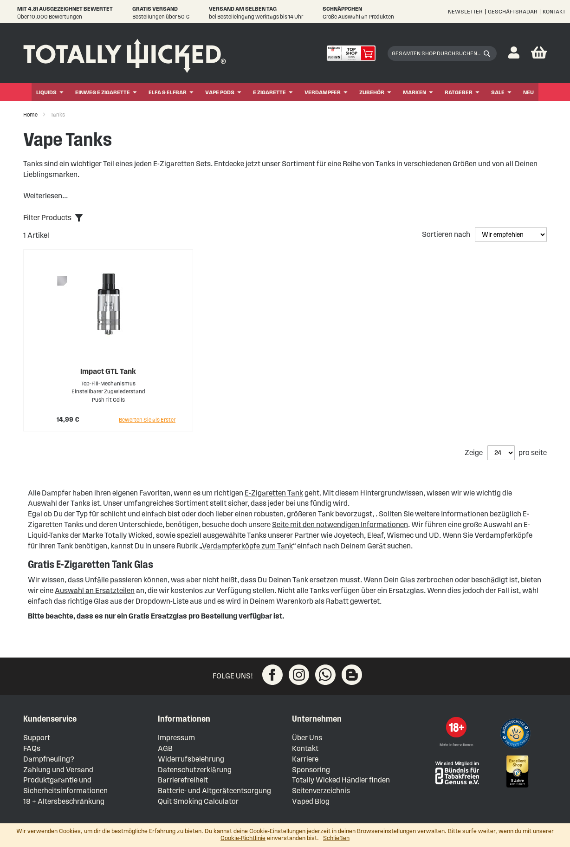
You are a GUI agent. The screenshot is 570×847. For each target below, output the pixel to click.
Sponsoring (311, 770)
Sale (498, 92)
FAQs (31, 748)
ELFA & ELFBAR (168, 92)
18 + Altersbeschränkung (63, 801)
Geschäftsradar (513, 11)
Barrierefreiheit (183, 780)
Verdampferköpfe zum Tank (247, 546)
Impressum (176, 738)
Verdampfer (322, 92)
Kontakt (554, 11)
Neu (528, 92)
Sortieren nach (447, 234)
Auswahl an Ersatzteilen (95, 590)
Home (31, 114)
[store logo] (124, 53)
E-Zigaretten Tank (274, 493)
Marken (414, 92)
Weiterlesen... (45, 196)
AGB (165, 748)
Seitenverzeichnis (321, 791)
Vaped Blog (311, 801)
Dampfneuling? (48, 759)
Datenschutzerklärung (195, 770)
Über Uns (307, 738)
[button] (513, 53)
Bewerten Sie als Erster (147, 420)
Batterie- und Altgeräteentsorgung (214, 791)
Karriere (305, 759)
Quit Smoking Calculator (198, 801)
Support (36, 738)
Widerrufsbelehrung (191, 759)
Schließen (336, 838)
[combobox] (442, 53)
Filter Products (47, 218)
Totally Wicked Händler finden (341, 780)
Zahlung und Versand (58, 770)
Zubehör (371, 92)
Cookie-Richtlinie (243, 838)
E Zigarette (269, 92)
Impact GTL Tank (108, 371)
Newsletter (465, 11)
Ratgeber (459, 92)
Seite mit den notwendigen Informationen (340, 524)
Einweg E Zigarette (102, 92)
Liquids (46, 92)
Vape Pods (219, 92)
